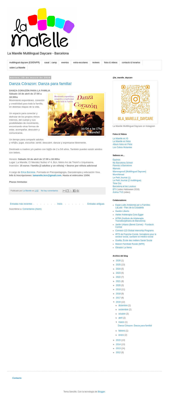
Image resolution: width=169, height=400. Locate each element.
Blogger (101, 391)
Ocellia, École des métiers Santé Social (133, 240)
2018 (118, 293)
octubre (122, 314)
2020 (118, 285)
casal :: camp (50, 62)
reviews (96, 62)
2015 (118, 340)
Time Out (117, 183)
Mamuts (116, 168)
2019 (118, 289)
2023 (118, 273)
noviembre (123, 309)
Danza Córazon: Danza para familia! (40, 83)
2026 (118, 260)
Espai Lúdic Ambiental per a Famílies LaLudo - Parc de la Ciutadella (132, 206)
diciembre (123, 305)
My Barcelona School (123, 162)
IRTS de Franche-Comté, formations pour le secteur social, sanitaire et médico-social (135, 235)
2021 (118, 281)
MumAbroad (118, 174)
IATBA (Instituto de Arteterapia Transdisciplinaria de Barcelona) (130, 219)
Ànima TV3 (118, 192)
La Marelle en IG (120, 138)
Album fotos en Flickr (122, 144)
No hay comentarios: (50, 191)
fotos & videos (110, 62)
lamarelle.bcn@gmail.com (47, 175)
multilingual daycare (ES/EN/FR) (24, 62)
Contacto (16, 378)
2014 (118, 344)
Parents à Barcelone (122, 165)
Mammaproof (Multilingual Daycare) (129, 171)
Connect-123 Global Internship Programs (134, 230)
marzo (121, 322)
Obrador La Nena (123, 247)
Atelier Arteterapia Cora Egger (129, 214)
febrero (122, 331)
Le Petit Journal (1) (121, 177)
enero (121, 335)
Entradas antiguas (95, 204)
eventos (65, 62)
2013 (118, 348)
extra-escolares (80, 62)
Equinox (116, 159)
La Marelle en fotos (122, 141)
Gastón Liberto (122, 211)
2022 (118, 277)
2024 (118, 269)
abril (120, 318)
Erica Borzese (28, 172)
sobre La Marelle (17, 67)
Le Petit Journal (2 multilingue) (127, 180)
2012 (118, 352)
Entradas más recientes (21, 204)
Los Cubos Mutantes (122, 147)
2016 (118, 302)
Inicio (59, 204)
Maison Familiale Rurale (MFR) (130, 244)
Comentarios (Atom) (32, 209)
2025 (118, 264)
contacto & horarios (131, 62)
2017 (118, 297)
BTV (115, 189)
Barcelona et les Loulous (124, 186)
